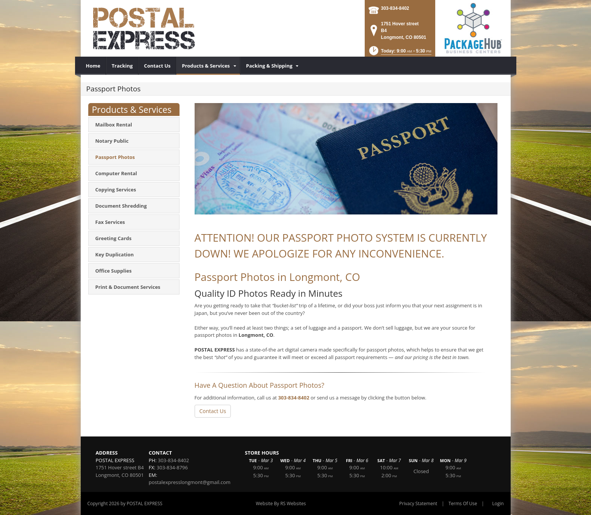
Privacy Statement (418, 503)
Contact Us (213, 411)
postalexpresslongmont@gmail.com (189, 482)
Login (498, 503)
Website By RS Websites (281, 503)
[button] (399, 53)
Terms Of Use (462, 503)
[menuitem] (93, 66)
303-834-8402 (395, 8)
